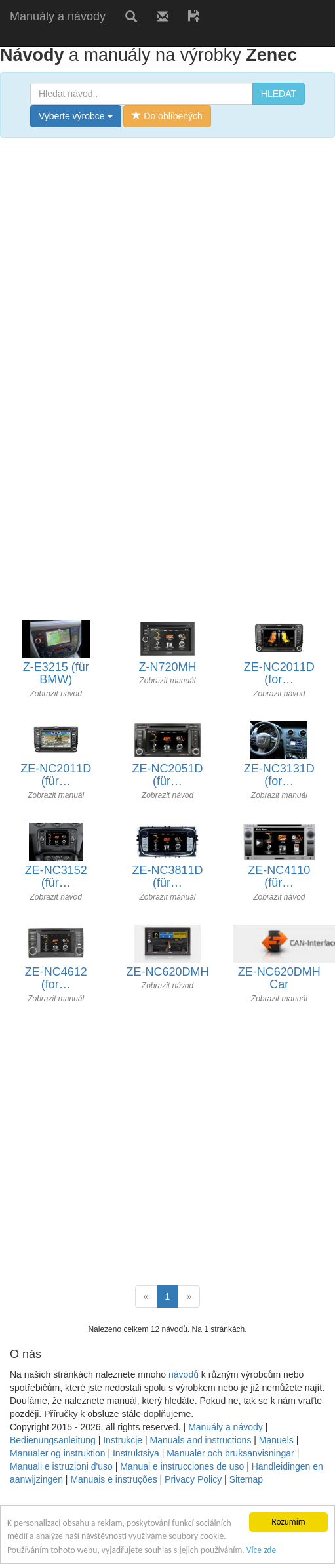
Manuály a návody (58, 16)
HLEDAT (278, 94)
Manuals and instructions (201, 1440)
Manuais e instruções (113, 1479)
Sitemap (246, 1479)
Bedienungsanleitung (53, 1440)
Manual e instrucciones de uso (182, 1466)
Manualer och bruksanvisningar (230, 1453)
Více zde (261, 1549)
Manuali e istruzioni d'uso (61, 1466)
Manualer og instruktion (58, 1453)
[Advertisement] (123, 274)
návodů (183, 1374)
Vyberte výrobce (76, 116)
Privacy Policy (193, 1479)
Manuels (276, 1440)
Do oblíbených (167, 116)
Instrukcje (122, 1440)
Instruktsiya (136, 1453)
